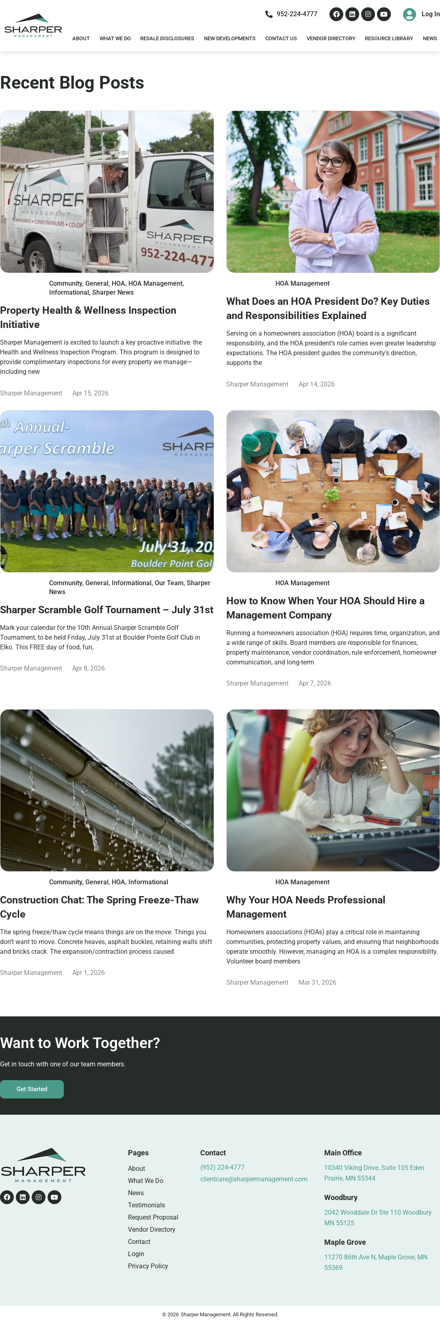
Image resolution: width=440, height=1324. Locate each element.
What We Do (115, 38)
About (81, 38)
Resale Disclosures (167, 38)
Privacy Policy (148, 1266)
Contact (139, 1242)
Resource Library (389, 38)
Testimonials (146, 1205)
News (136, 1193)
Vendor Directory (331, 38)
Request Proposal (153, 1217)
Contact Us (281, 38)
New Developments (230, 38)
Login (136, 1254)
